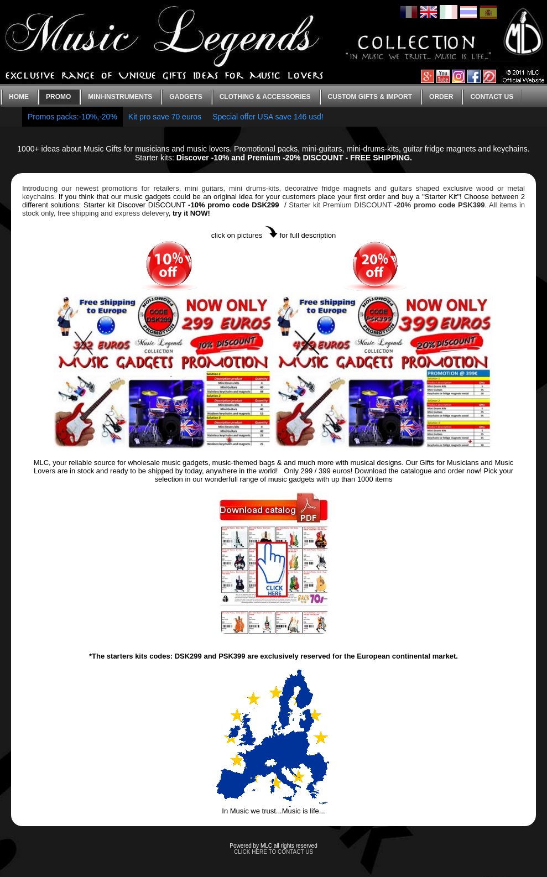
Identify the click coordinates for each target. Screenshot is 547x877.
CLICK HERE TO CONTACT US (273, 852)
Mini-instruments (120, 97)
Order (441, 97)
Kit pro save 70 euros (164, 116)
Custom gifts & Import (370, 97)
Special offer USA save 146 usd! (268, 116)
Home (19, 97)
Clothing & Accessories (265, 97)
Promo (58, 97)
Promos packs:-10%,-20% (72, 116)
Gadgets (185, 97)
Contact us (491, 97)
